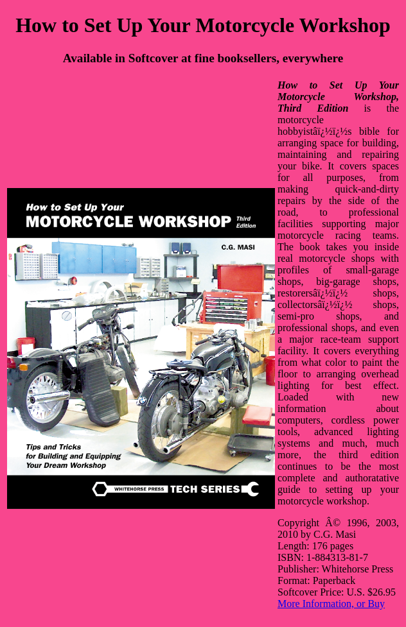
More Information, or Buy (331, 603)
